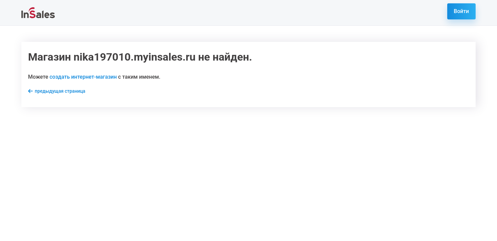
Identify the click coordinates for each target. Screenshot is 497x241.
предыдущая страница (60, 91)
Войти (461, 11)
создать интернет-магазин (83, 77)
